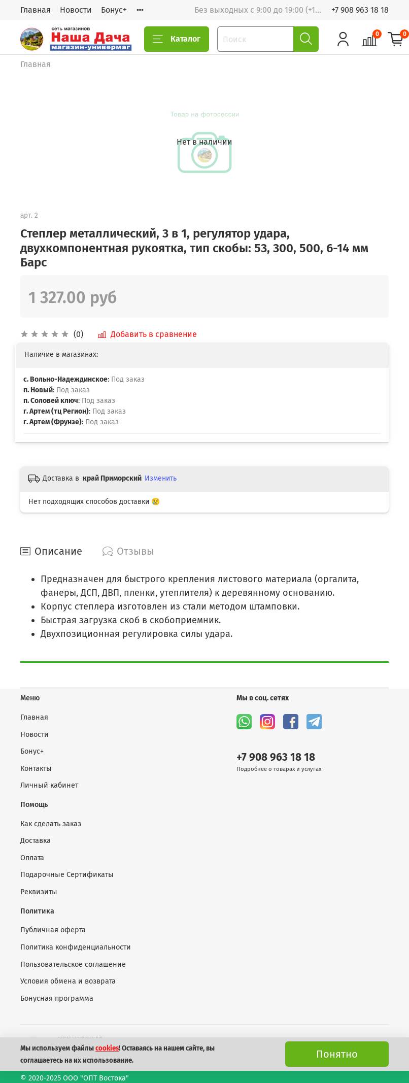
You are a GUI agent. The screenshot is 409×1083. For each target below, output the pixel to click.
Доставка (35, 840)
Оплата (32, 858)
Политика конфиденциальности (75, 947)
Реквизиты (38, 892)
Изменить (161, 478)
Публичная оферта (53, 930)
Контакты (36, 768)
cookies (107, 1048)
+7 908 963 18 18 (360, 10)
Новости (76, 10)
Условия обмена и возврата (68, 981)
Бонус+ (114, 10)
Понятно (337, 1054)
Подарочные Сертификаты (67, 874)
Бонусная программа (56, 998)
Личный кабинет (49, 785)
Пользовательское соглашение (73, 964)
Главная (35, 10)
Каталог (176, 39)
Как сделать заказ (50, 824)
